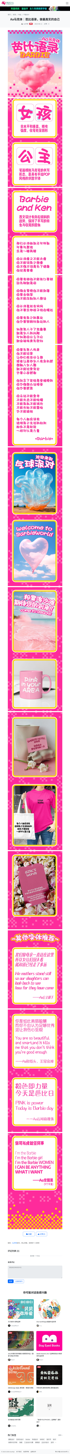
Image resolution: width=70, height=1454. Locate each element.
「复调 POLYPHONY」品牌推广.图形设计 (49, 1421)
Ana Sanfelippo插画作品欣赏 (46, 1322)
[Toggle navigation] (67, 3)
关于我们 (19, 1452)
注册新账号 (19, 1281)
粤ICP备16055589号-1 (62, 1452)
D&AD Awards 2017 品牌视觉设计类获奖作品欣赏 (49, 1354)
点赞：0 (46, 24)
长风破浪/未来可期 (14, 1420)
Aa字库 (14, 1243)
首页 (9, 14)
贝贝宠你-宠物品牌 (14, 1322)
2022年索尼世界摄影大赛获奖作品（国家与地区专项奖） (21, 1354)
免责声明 (26, 1452)
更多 (60, 1435)
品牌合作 (33, 1452)
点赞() (41, 1234)
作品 (19, 14)
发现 (14, 14)
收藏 (29, 1234)
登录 (10, 1281)
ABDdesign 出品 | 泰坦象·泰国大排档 (20, 1388)
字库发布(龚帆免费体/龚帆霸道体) (48, 1388)
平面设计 (26, 14)
